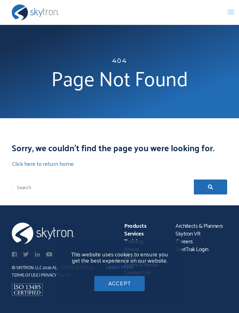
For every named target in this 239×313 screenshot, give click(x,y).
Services (133, 233)
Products (135, 225)
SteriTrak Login (192, 249)
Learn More (119, 266)
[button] (210, 187)
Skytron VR (188, 233)
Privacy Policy (55, 275)
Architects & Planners (199, 225)
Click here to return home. (43, 163)
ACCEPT (119, 284)
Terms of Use (25, 275)
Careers (184, 241)
